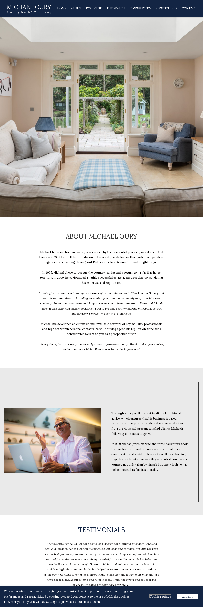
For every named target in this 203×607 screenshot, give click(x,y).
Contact (189, 8)
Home (61, 8)
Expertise (94, 8)
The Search (116, 8)
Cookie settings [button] (160, 596)
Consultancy (141, 8)
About (76, 8)
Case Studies (166, 8)
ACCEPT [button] (187, 596)
